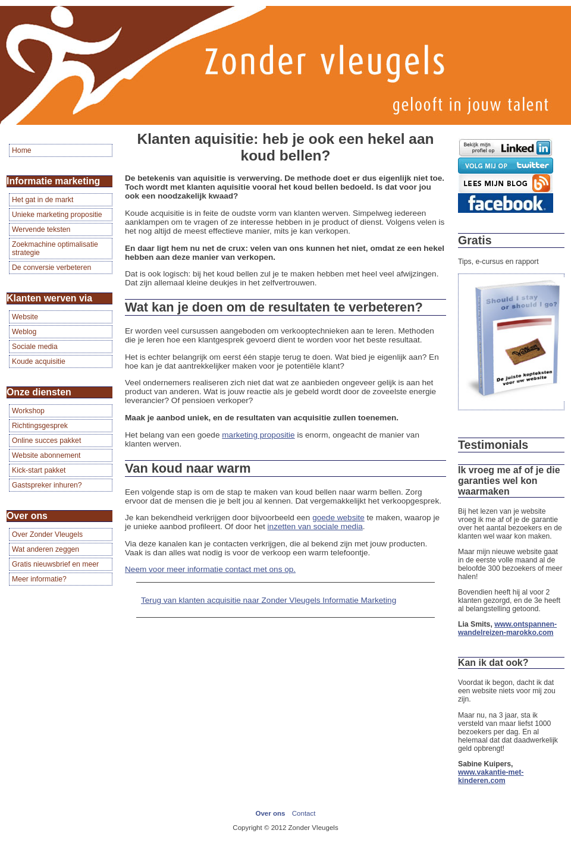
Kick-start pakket (38, 470)
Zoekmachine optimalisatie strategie (55, 248)
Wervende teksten (41, 229)
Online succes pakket (46, 440)
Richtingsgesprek (40, 426)
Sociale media (35, 346)
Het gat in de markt (42, 200)
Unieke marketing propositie (57, 214)
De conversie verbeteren (51, 267)
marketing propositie (258, 434)
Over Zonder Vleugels (47, 534)
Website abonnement (46, 455)
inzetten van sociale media (315, 526)
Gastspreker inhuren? (47, 485)
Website (25, 317)
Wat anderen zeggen (45, 549)
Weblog (24, 332)
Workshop (28, 411)
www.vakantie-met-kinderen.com (490, 776)
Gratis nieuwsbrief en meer (55, 564)
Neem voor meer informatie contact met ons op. (210, 569)
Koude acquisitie (38, 361)
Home (22, 150)
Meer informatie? (39, 579)
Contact (304, 813)
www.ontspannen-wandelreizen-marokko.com (507, 628)
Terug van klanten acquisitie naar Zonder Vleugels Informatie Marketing (268, 600)
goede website (338, 517)
